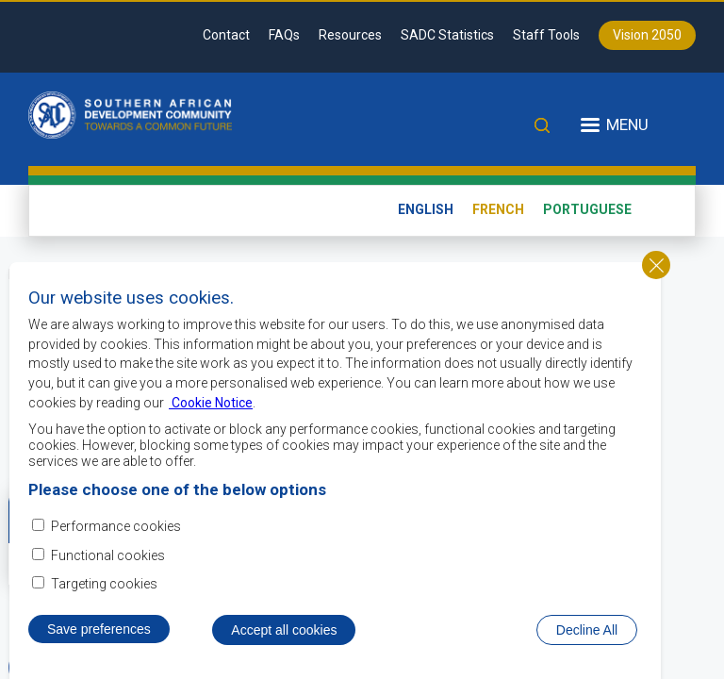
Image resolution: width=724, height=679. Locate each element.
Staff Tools (546, 34)
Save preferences (99, 638)
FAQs (284, 34)
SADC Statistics (447, 34)
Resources (350, 34)
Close (656, 274)
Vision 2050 (647, 34)
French (498, 209)
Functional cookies (108, 564)
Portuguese (587, 209)
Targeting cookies (104, 593)
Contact (226, 34)
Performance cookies (116, 536)
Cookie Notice (211, 412)
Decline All (586, 639)
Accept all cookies (284, 639)
